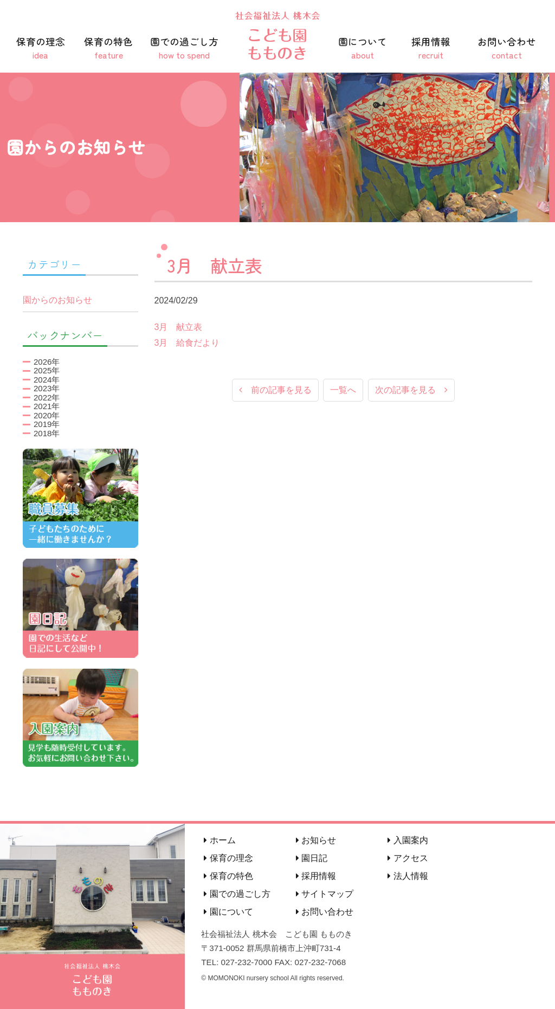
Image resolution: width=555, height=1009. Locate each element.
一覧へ (343, 390)
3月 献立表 (178, 327)
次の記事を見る (411, 390)
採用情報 (431, 48)
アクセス (408, 858)
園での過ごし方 (184, 48)
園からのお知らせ (57, 300)
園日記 (311, 858)
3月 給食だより (187, 342)
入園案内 (408, 840)
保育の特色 (109, 48)
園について (362, 48)
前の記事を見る (275, 390)
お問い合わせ (506, 48)
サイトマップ (324, 893)
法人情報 (408, 876)
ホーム (219, 840)
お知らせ (316, 840)
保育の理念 (40, 48)
